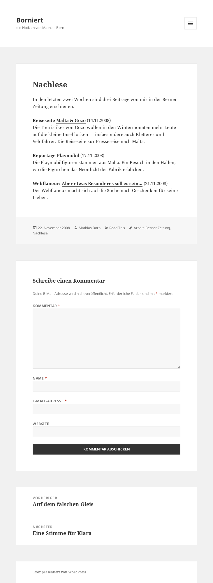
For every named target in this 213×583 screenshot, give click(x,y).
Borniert (29, 19)
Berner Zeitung (157, 227)
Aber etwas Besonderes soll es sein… (102, 183)
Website (41, 423)
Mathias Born (90, 227)
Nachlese (40, 233)
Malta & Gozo (71, 120)
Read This (117, 227)
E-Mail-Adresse (50, 400)
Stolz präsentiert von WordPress (59, 572)
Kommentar (46, 305)
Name (40, 378)
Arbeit (139, 227)
